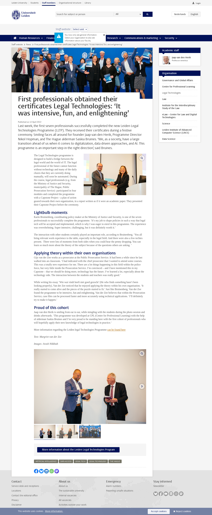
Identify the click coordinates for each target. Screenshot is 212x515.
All (117, 14)
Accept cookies (158, 511)
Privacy (15, 500)
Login (198, 3)
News (28, 44)
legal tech (80, 461)
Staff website (17, 44)
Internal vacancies (67, 495)
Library (88, 2)
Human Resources (29, 38)
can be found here (116, 329)
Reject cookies (183, 511)
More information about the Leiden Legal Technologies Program (78, 449)
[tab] (44, 431)
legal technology (97, 461)
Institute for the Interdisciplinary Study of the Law (178, 107)
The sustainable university (71, 490)
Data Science (168, 139)
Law (164, 99)
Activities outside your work (72, 504)
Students (34, 2)
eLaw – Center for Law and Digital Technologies (179, 116)
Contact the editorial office (24, 495)
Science (166, 123)
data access (65, 461)
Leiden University (19, 2)
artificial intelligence (46, 461)
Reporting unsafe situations (119, 490)
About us (63, 486)
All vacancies (65, 500)
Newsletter (158, 486)
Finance (50, 38)
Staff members (48, 2)
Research (112, 38)
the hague (115, 461)
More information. (54, 511)
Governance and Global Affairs (177, 80)
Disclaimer (17, 504)
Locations (16, 490)
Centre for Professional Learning (178, 86)
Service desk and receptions (25, 486)
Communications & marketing (141, 38)
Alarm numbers (113, 486)
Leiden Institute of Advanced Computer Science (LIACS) (176, 131)
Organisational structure (70, 2)
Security (169, 38)
